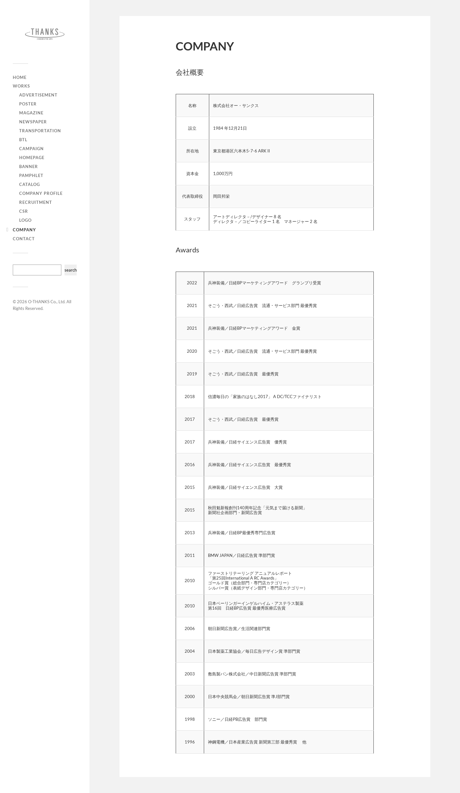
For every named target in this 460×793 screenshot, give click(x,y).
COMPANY (24, 229)
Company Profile (41, 193)
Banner (28, 166)
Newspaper (33, 121)
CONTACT (24, 238)
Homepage (31, 157)
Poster (28, 103)
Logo (25, 220)
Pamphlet (31, 175)
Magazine (31, 112)
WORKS (21, 86)
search (71, 270)
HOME (20, 77)
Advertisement (38, 94)
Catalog (29, 184)
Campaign (31, 148)
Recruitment (35, 202)
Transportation (40, 130)
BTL (23, 139)
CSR (23, 211)
